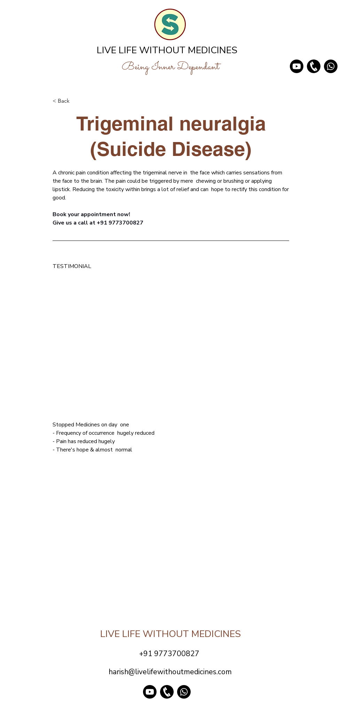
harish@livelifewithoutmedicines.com (170, 672)
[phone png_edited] (313, 66)
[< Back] (75, 101)
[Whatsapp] (331, 66)
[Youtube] (296, 66)
